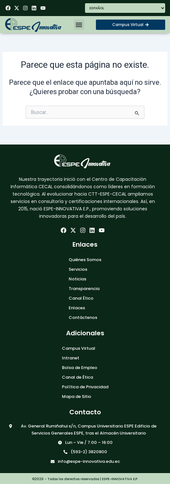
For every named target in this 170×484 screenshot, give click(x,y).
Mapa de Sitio (76, 396)
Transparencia (84, 289)
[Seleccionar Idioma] (125, 8)
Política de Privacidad (85, 387)
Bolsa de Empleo (79, 368)
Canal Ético (81, 298)
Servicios (78, 269)
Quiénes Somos (85, 260)
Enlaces (77, 308)
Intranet (70, 358)
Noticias (77, 279)
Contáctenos (83, 317)
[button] (79, 24)
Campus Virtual (78, 348)
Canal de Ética (77, 377)
